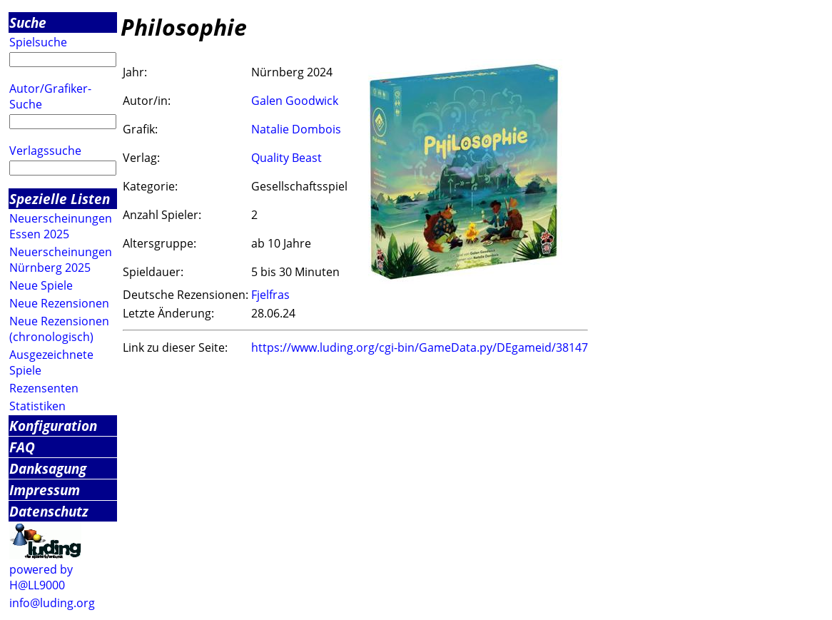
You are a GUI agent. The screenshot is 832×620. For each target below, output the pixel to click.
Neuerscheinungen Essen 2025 (60, 226)
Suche (27, 22)
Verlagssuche (45, 150)
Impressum (44, 489)
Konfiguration (53, 425)
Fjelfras (270, 295)
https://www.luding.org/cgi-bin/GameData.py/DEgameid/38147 (419, 347)
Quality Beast (286, 158)
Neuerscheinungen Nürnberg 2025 (60, 259)
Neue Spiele (41, 285)
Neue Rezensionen (59, 303)
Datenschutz (48, 511)
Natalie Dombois (296, 129)
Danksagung (47, 468)
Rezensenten (43, 388)
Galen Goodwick (294, 100)
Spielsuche (38, 42)
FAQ (22, 447)
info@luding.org (52, 603)
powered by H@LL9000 (41, 577)
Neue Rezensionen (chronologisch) (59, 329)
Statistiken (37, 406)
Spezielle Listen (59, 198)
